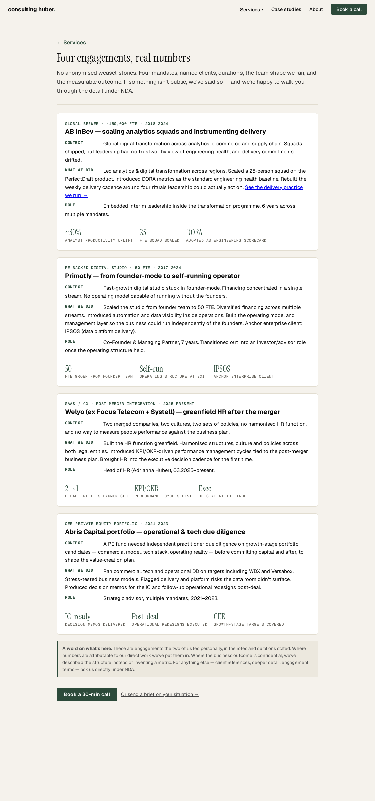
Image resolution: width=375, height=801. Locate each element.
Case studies (286, 9)
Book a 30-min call (87, 694)
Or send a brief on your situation (160, 694)
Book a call (349, 9)
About (316, 9)
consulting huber (31, 9)
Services (251, 10)
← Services (71, 42)
